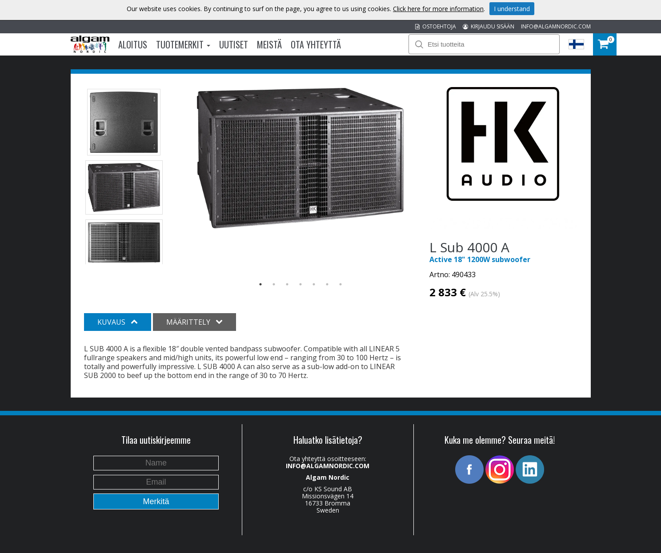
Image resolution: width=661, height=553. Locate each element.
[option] (300, 158)
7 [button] (340, 284)
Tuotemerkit (183, 44)
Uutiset (233, 44)
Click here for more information (438, 8)
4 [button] (300, 284)
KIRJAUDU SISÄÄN (488, 26)
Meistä (269, 44)
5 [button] (313, 284)
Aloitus (132, 44)
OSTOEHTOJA (435, 26)
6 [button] (327, 284)
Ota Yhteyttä (316, 44)
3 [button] (287, 284)
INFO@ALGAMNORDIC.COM (556, 26)
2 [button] (273, 284)
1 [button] (260, 284)
